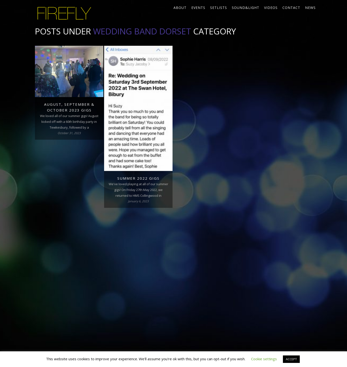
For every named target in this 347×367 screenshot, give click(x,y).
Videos (271, 7)
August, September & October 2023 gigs (69, 107)
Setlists (218, 7)
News (310, 7)
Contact (291, 7)
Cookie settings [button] (264, 358)
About (180, 7)
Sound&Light (245, 7)
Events (198, 7)
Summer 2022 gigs (138, 178)
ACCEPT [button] (291, 359)
